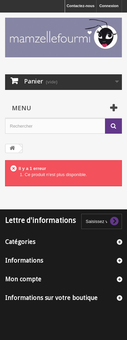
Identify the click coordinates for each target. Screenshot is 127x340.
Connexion (109, 6)
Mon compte (23, 279)
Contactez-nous (81, 6)
